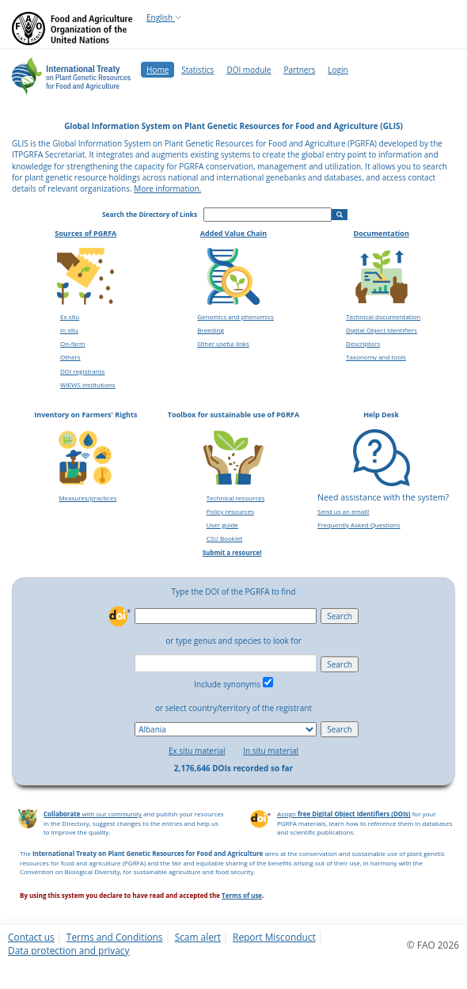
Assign (344, 813)
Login (337, 69)
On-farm (72, 343)
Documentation (380, 233)
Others (70, 356)
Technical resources (236, 497)
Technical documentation (383, 316)
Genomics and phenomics (235, 316)
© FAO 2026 (433, 944)
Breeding (210, 329)
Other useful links (223, 343)
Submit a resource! (232, 552)
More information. (167, 188)
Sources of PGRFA (85, 233)
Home (157, 69)
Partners (299, 69)
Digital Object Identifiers (381, 329)
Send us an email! (343, 511)
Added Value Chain (233, 233)
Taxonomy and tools (376, 356)
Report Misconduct (274, 936)
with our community (93, 813)
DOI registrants (82, 371)
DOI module (248, 69)
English (163, 17)
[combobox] (226, 663)
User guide (222, 524)
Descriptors (363, 343)
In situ (69, 329)
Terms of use (242, 895)
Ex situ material (197, 750)
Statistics (197, 69)
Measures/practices (87, 497)
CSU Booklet (225, 538)
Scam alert (198, 936)
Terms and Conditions (114, 936)
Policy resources (230, 511)
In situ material (270, 750)
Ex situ (69, 316)
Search (339, 616)
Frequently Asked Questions (358, 524)
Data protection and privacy (68, 950)
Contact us (31, 936)
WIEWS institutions (88, 384)
